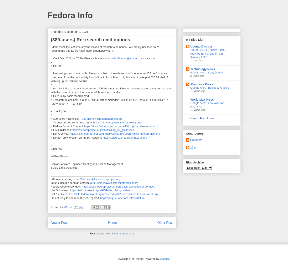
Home (112, 222)
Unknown (196, 140)
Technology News (202, 69)
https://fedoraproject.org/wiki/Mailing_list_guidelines (103, 130)
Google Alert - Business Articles (209, 87)
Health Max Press (202, 118)
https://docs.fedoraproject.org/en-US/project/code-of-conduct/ (120, 126)
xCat (193, 147)
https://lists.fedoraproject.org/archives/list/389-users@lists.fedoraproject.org (115, 133)
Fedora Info (70, 15)
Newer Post (59, 222)
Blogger (164, 258)
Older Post (165, 222)
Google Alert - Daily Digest (206, 72)
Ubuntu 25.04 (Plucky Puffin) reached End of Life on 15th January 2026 (208, 53)
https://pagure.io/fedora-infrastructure (125, 137)
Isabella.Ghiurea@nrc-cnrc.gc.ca (126, 58)
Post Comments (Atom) (120, 233)
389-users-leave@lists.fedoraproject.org (117, 122)
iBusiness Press (201, 84)
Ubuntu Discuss (201, 46)
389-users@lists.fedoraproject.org (102, 118)
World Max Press (202, 99)
